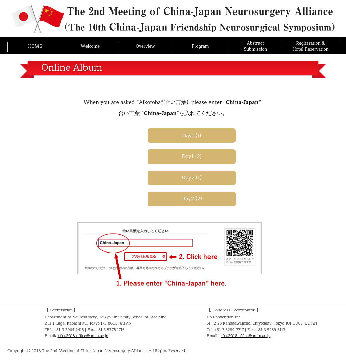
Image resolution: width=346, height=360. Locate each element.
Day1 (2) (192, 156)
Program (200, 46)
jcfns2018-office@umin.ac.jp (82, 336)
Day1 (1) (191, 135)
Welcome (90, 46)
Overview (145, 46)
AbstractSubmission (255, 46)
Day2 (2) (191, 198)
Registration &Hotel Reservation (310, 46)
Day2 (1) (192, 177)
